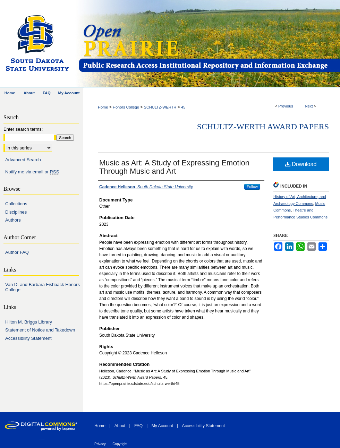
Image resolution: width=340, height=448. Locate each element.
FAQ (138, 425)
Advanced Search (23, 159)
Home (103, 107)
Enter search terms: (23, 129)
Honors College (126, 107)
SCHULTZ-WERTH (160, 107)
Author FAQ (17, 252)
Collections (16, 203)
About (119, 425)
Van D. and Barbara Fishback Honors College (42, 287)
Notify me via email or (32, 172)
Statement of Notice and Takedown (40, 330)
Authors (13, 220)
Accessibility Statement (28, 338)
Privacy (100, 444)
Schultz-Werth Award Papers (263, 126)
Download (301, 164)
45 (183, 107)
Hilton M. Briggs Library (28, 322)
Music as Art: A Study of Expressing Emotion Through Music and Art (174, 166)
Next (309, 106)
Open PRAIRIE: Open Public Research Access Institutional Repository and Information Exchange (209, 44)
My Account (162, 425)
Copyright (119, 444)
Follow (252, 186)
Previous (285, 106)
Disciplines (16, 212)
